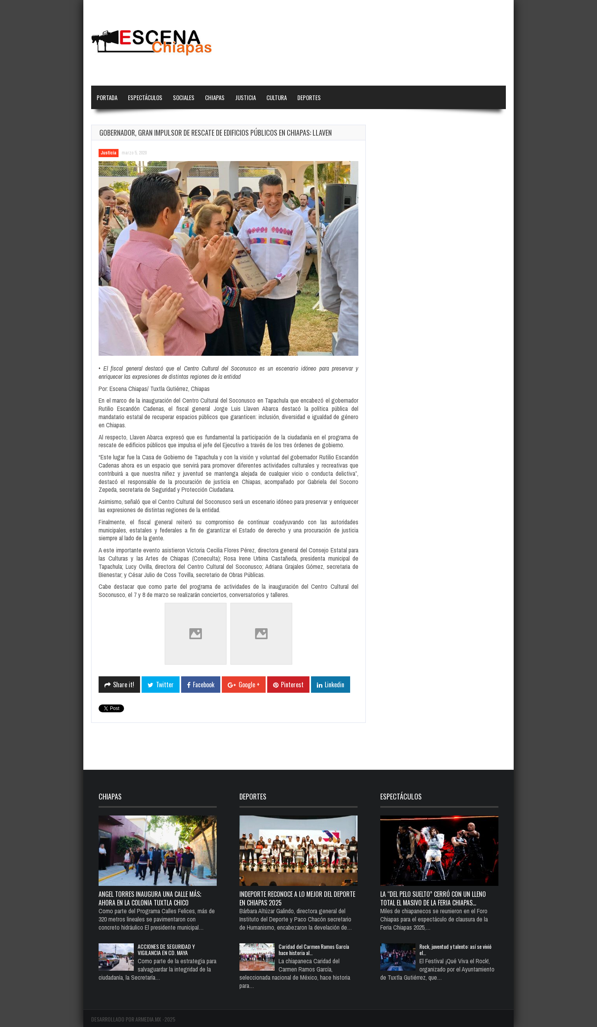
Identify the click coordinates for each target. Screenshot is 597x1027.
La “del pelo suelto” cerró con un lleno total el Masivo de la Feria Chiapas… (433, 898)
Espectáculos (145, 97)
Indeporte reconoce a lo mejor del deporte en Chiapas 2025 (297, 898)
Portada (107, 97)
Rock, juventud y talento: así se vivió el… (455, 949)
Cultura (276, 97)
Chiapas (215, 97)
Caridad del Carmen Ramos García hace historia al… (314, 949)
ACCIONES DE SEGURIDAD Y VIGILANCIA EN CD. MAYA (166, 949)
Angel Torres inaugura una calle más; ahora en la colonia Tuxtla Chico (150, 898)
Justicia (245, 97)
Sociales (183, 97)
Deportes (309, 97)
